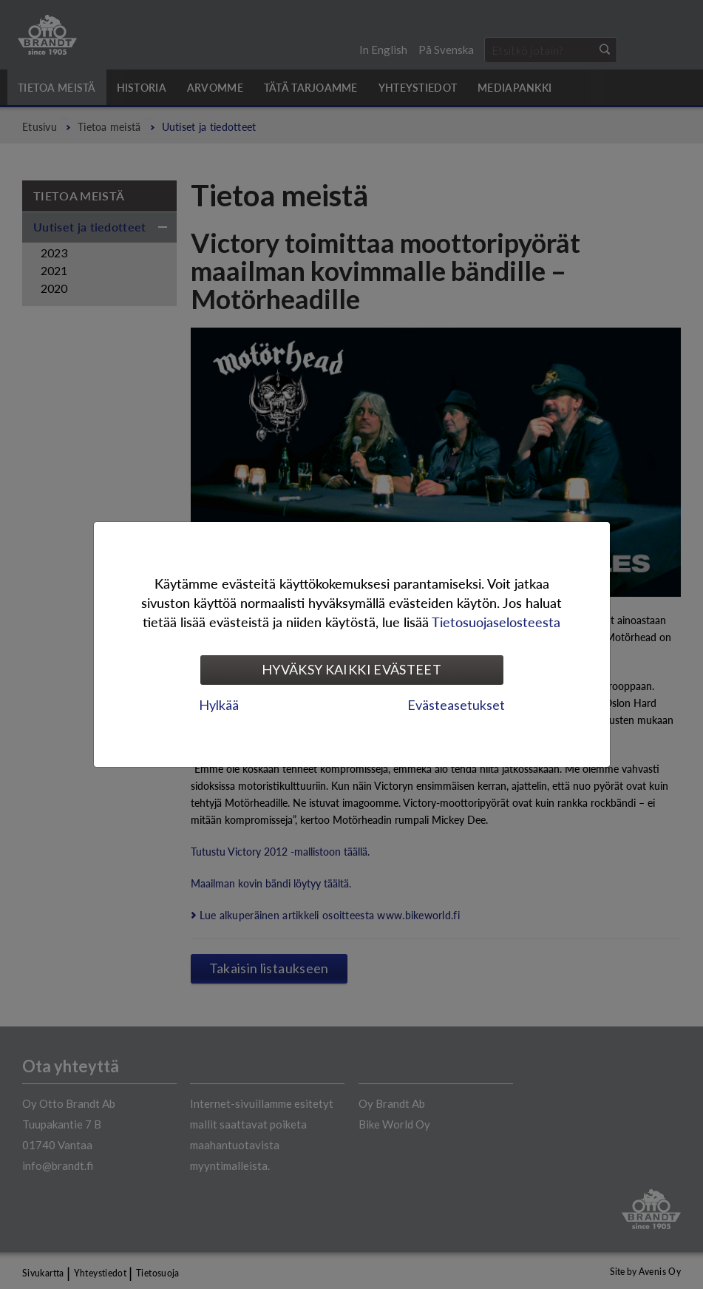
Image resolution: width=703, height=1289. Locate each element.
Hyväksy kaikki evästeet (351, 669)
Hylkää (219, 705)
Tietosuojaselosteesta (496, 621)
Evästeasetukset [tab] (456, 705)
